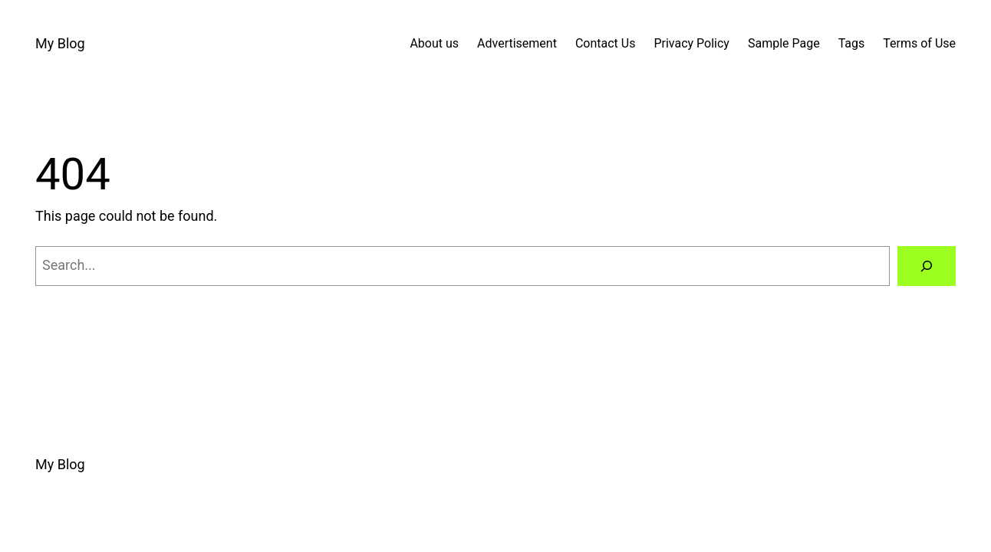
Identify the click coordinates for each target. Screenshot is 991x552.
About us (434, 43)
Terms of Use (919, 43)
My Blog (60, 43)
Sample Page (784, 43)
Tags (851, 43)
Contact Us (605, 43)
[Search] (926, 266)
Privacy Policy (691, 43)
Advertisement (517, 43)
